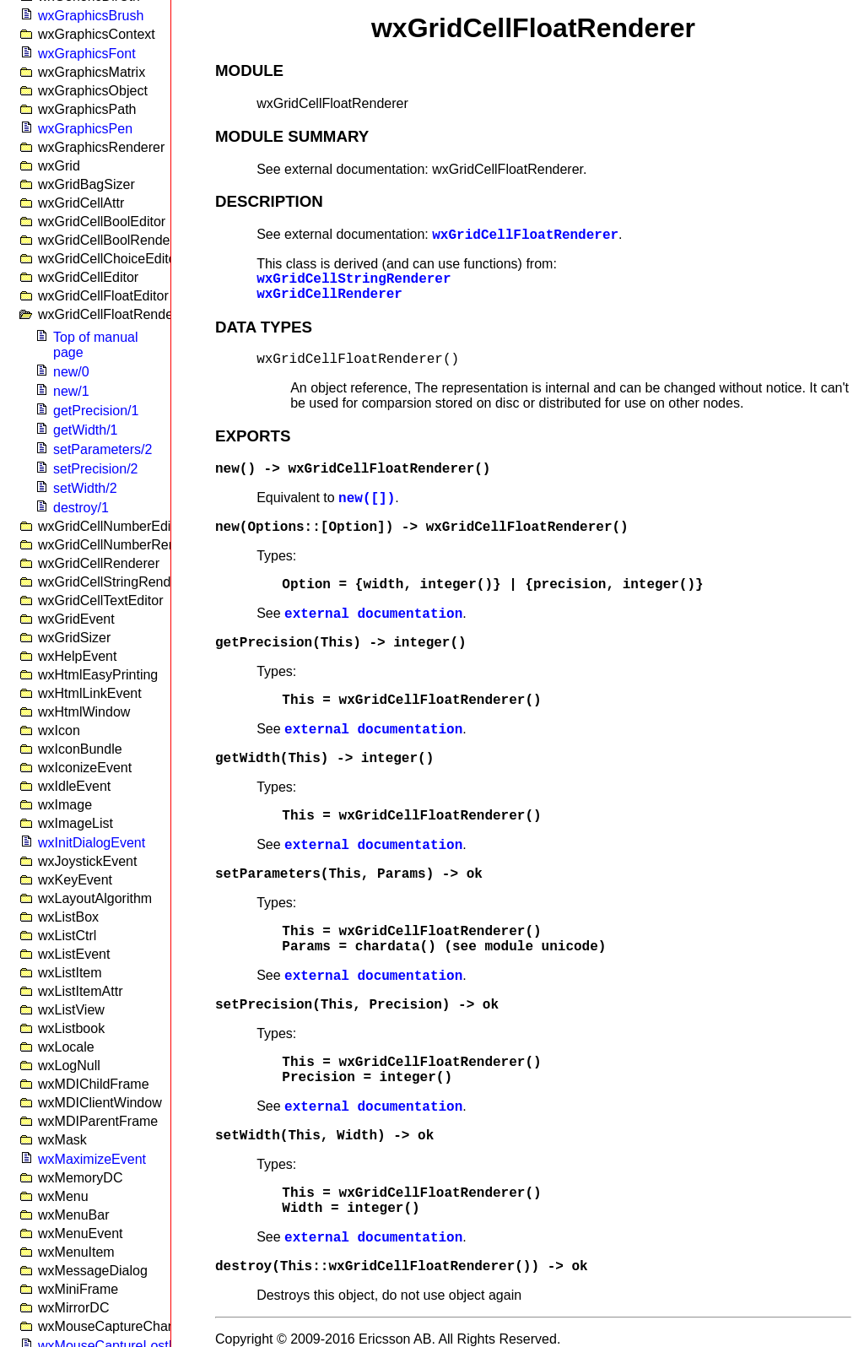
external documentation (373, 614)
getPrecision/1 (95, 410)
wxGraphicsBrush (90, 15)
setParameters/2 (102, 449)
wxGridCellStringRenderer (353, 279)
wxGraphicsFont (87, 53)
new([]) (366, 498)
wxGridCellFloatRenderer (525, 235)
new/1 (71, 391)
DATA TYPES (263, 327)
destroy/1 (81, 507)
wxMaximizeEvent (92, 1159)
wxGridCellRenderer (329, 294)
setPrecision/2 (95, 469)
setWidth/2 (85, 488)
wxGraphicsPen (85, 129)
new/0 (71, 372)
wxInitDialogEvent (91, 843)
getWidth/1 (85, 430)
